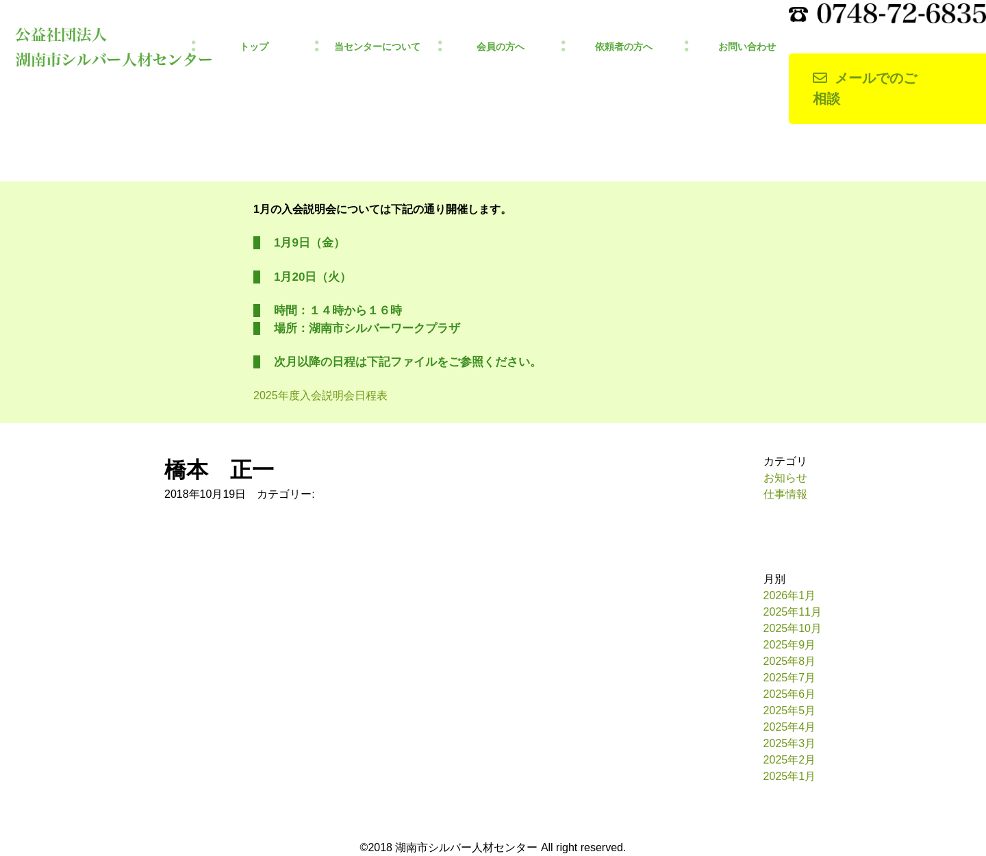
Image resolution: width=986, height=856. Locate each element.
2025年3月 (789, 743)
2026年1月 (789, 595)
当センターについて (377, 47)
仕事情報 (785, 494)
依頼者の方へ (624, 47)
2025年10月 (792, 628)
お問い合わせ (747, 47)
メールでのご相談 (865, 89)
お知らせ (785, 477)
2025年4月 (789, 727)
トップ (254, 47)
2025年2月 (789, 760)
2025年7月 (789, 677)
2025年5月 (789, 710)
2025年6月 (789, 694)
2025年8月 (789, 661)
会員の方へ (500, 47)
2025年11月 (792, 612)
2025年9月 (789, 645)
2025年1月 (789, 776)
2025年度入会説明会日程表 (320, 395)
